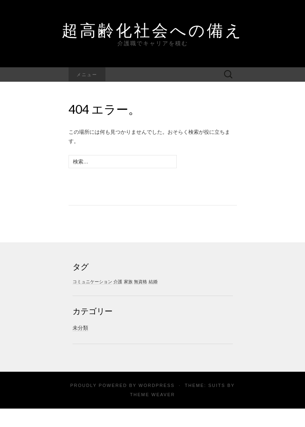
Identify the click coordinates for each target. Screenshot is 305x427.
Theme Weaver (152, 394)
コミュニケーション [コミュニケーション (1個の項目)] (92, 281)
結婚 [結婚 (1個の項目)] (153, 281)
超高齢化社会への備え (152, 30)
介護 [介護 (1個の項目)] (117, 281)
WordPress (157, 385)
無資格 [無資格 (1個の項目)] (140, 281)
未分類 (80, 328)
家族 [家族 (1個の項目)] (128, 281)
